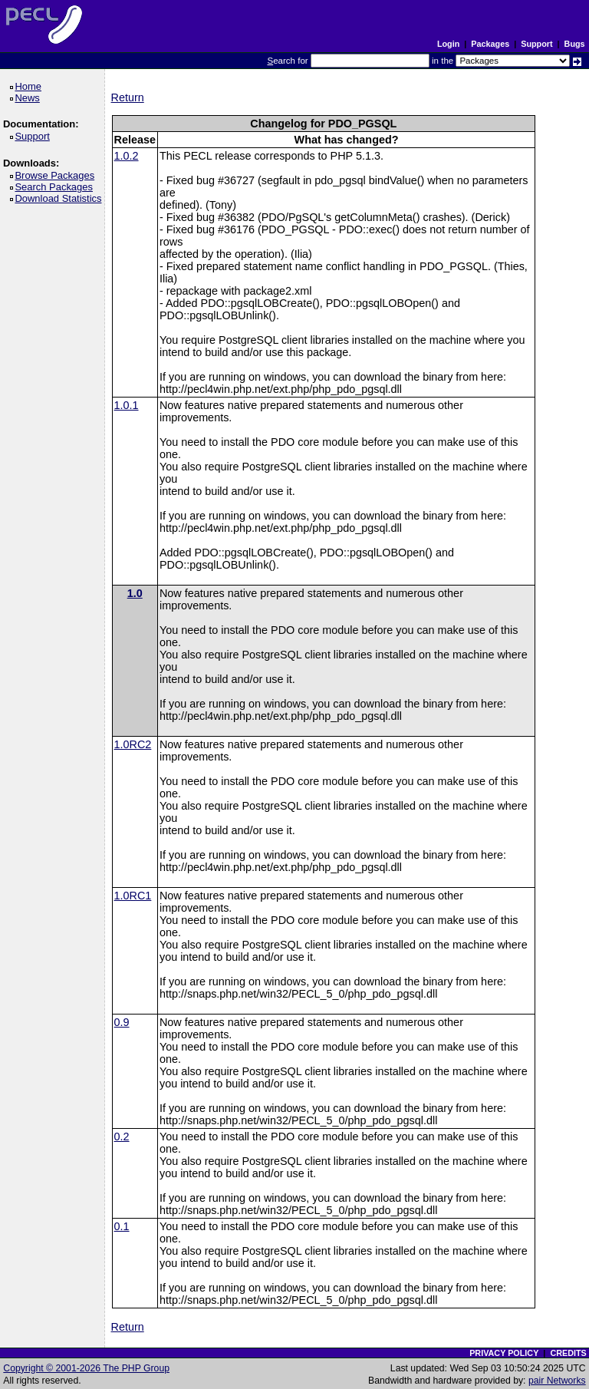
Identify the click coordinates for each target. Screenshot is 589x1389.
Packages (490, 43)
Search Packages (56, 187)
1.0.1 (126, 405)
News (29, 98)
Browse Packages (57, 175)
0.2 (122, 1136)
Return (127, 97)
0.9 (122, 1022)
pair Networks (557, 1380)
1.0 (135, 593)
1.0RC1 (133, 895)
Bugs (574, 43)
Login (448, 43)
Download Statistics (60, 198)
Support (536, 43)
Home (30, 86)
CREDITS (568, 1353)
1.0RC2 (133, 744)
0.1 (122, 1226)
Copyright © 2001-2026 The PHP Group (86, 1368)
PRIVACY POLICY (503, 1353)
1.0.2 (126, 156)
